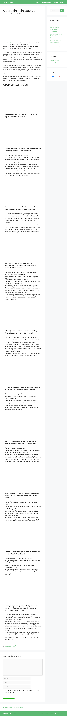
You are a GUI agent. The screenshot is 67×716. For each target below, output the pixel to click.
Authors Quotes (46, 2)
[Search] (62, 10)
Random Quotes (58, 2)
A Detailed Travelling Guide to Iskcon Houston (56, 36)
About (46, 713)
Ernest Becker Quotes (10, 646)
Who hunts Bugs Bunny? (57, 25)
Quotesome (8, 2)
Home (37, 2)
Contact (52, 713)
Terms (62, 713)
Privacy (57, 713)
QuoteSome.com (11, 713)
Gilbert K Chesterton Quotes (12, 645)
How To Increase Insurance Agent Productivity (54, 29)
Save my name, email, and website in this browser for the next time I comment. (23, 691)
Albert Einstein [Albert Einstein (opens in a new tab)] (7, 43)
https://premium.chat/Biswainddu (13, 707)
